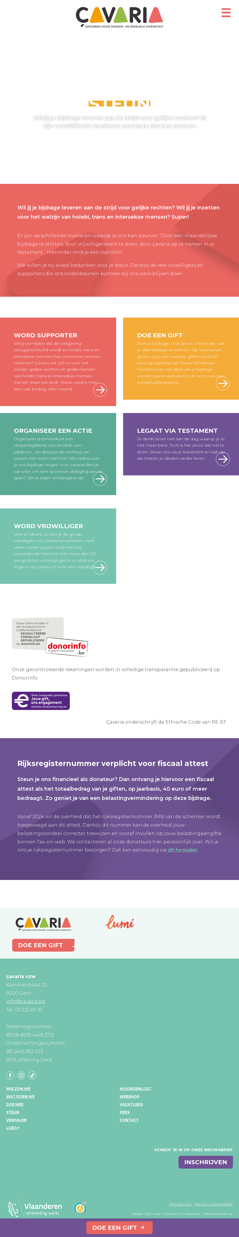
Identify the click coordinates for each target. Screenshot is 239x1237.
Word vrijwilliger (48, 526)
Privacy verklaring (213, 1204)
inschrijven (205, 1162)
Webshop (130, 1096)
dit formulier (183, 850)
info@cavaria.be (25, 1001)
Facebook (10, 1075)
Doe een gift (114, 1227)
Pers (124, 1112)
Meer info (223, 459)
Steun (12, 1112)
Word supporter (45, 335)
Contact (129, 1120)
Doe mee (14, 1104)
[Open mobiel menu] (226, 15)
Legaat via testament (177, 430)
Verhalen (16, 1120)
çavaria (119, 17)
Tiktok (32, 1075)
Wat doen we (20, 1096)
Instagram (21, 1075)
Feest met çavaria (100, 479)
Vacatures (131, 1104)
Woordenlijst (135, 1088)
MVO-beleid (180, 1204)
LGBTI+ (13, 1128)
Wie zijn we (18, 1088)
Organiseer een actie (53, 430)
